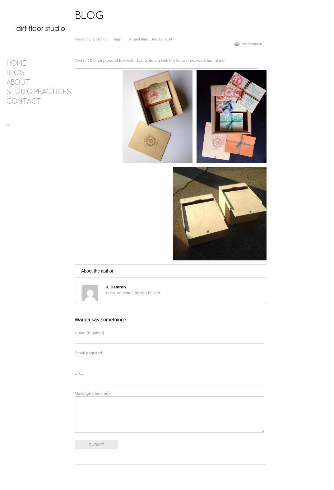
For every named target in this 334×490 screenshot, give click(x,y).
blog (15, 73)
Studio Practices (38, 92)
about (18, 82)
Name (89, 332)
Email (89, 353)
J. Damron (116, 287)
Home (16, 63)
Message (92, 393)
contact (23, 101)
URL (79, 373)
